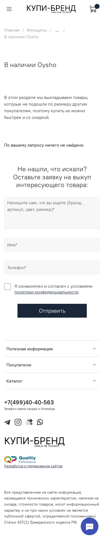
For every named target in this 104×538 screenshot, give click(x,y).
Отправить (52, 310)
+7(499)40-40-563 (29, 402)
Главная (11, 30)
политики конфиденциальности (46, 292)
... (57, 29)
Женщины (36, 30)
